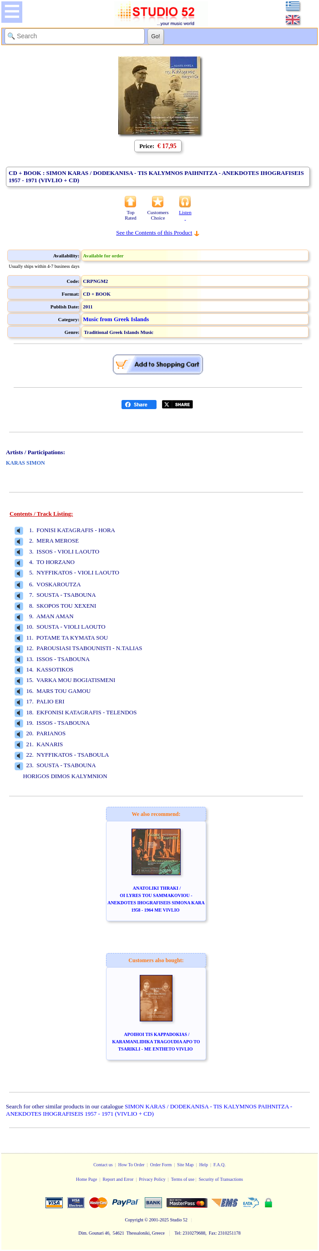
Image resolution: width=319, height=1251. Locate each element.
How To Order (131, 1164)
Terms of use (183, 1179)
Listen (185, 215)
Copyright (134, 1219)
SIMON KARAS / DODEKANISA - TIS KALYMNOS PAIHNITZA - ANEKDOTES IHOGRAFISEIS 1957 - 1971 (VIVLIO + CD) (149, 1110)
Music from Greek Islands (116, 319)
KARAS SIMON (25, 463)
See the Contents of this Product (154, 232)
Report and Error (117, 1179)
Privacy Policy (152, 1179)
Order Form (161, 1164)
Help (203, 1164)
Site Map (185, 1164)
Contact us (103, 1164)
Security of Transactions (221, 1179)
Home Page (86, 1179)
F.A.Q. (219, 1164)
